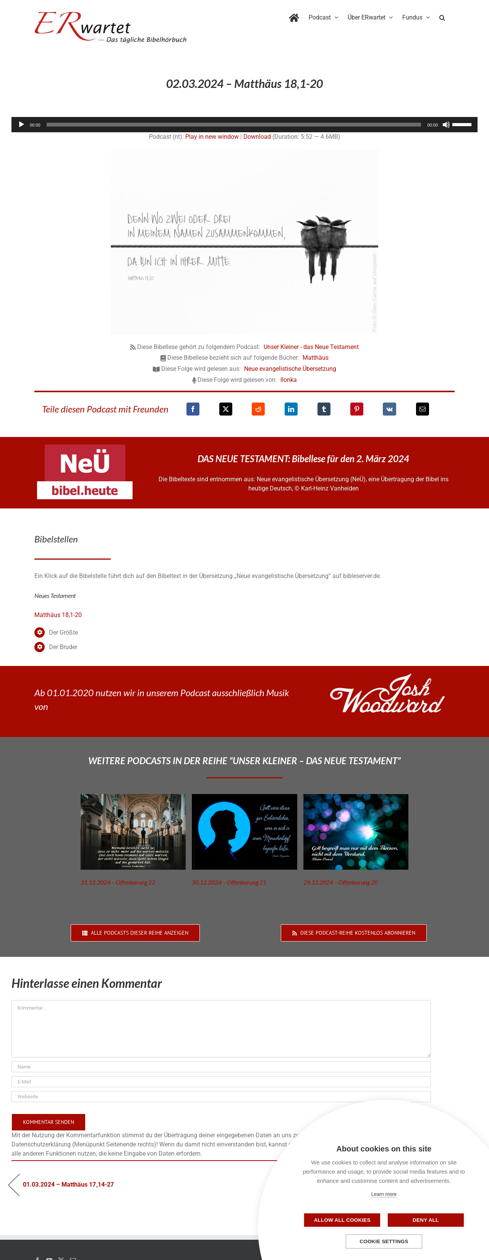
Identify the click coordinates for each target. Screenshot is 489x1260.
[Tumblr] (324, 409)
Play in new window (212, 136)
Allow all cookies (345, 1220)
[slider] (234, 125)
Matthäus (316, 357)
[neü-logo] (85, 447)
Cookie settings (383, 1241)
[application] (244, 124)
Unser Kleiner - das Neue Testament (311, 347)
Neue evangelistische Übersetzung (290, 368)
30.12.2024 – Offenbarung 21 (229, 882)
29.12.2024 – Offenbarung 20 (340, 882)
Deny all (422, 1220)
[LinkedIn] (291, 409)
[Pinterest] (356, 409)
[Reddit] (258, 409)
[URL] (221, 1096)
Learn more (384, 1194)
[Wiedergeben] (21, 124)
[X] (225, 409)
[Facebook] (193, 409)
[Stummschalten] (446, 124)
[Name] (221, 1066)
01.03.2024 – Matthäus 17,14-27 (68, 1184)
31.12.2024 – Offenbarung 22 (118, 882)
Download (257, 136)
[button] (442, 16)
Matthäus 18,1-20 (58, 615)
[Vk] (389, 409)
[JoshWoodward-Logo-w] (387, 676)
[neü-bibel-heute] (85, 484)
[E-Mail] (422, 409)
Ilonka (288, 379)
